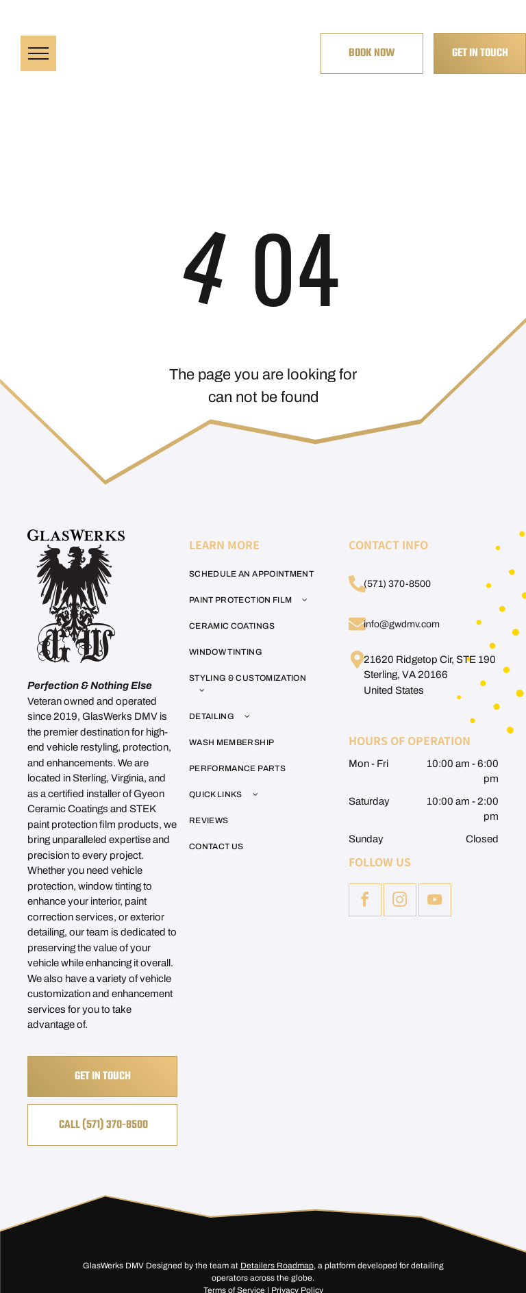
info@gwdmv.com (402, 624)
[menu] (38, 53)
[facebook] (365, 901)
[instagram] (400, 901)
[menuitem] (255, 574)
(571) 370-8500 (397, 584)
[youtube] (434, 901)
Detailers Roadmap (277, 1265)
